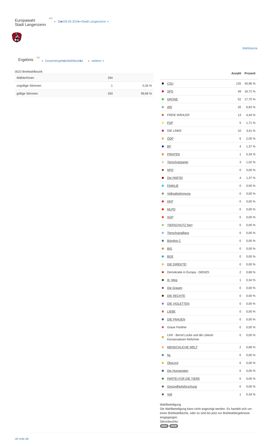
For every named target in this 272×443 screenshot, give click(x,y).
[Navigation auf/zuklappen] (50, 18)
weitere (98, 60)
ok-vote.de (22, 438)
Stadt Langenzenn (95, 21)
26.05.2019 (73, 21)
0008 (174, 426)
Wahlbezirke (75, 60)
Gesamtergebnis (56, 60)
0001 (164, 426)
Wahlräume (250, 48)
